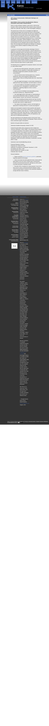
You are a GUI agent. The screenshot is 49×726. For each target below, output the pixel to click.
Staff (23, 2)
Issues (3, 2)
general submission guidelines (29, 156)
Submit (13, 2)
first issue (26, 242)
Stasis (3, 6)
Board (18, 2)
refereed (26, 199)
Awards (28, 2)
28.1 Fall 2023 (11, 15)
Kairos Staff (15, 196)
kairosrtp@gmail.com (24, 403)
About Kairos (23, 196)
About (8, 2)
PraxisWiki (34, 2)
